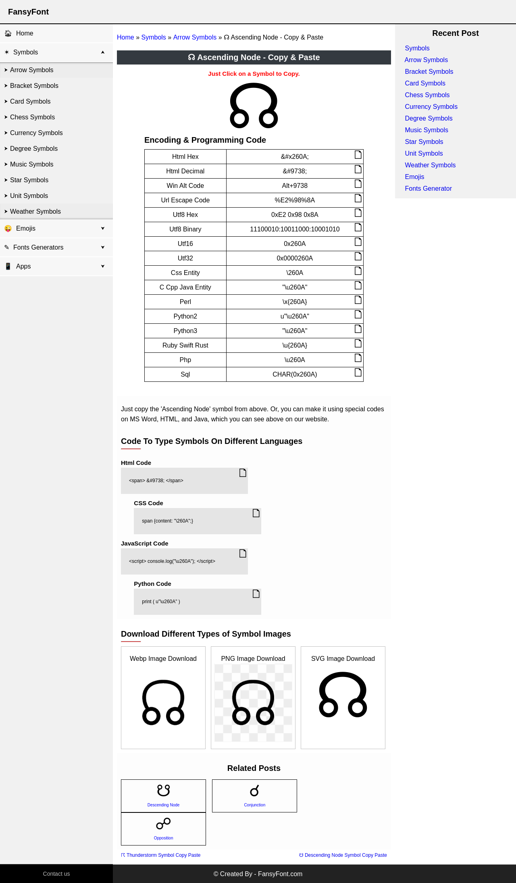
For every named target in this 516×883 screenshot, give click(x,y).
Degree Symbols (34, 148)
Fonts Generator (428, 188)
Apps (17, 266)
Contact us (56, 874)
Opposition (163, 838)
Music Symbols (32, 164)
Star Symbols (29, 180)
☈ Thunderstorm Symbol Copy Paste (161, 855)
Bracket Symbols (34, 85)
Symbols (25, 52)
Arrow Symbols (32, 70)
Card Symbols (30, 101)
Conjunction (254, 805)
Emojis (25, 228)
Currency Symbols (36, 132)
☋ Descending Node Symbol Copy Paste (343, 855)
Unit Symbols (29, 195)
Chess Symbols (32, 117)
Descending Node (164, 805)
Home (24, 33)
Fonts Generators (38, 247)
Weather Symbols (35, 211)
